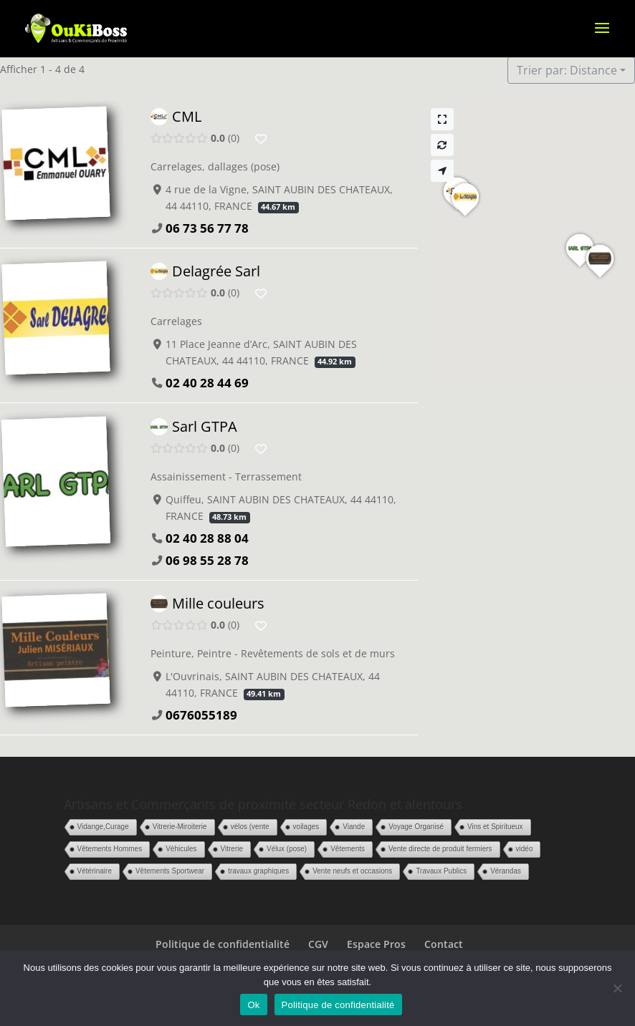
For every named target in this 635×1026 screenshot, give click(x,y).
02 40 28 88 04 (207, 538)
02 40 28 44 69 (207, 383)
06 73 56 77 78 (207, 228)
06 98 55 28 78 (207, 560)
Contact (443, 944)
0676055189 (201, 715)
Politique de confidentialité (223, 944)
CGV (318, 944)
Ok (253, 1005)
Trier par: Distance (567, 70)
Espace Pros (376, 944)
